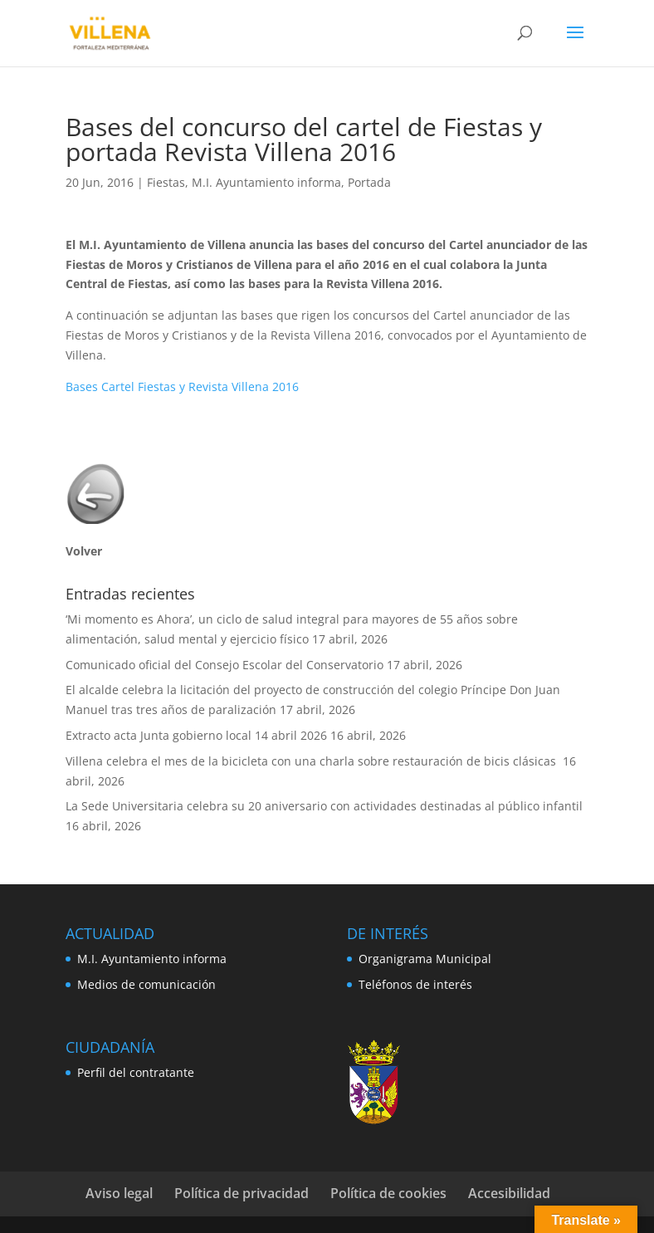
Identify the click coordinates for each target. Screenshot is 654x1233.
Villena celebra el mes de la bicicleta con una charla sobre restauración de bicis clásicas (312, 761)
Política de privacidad (241, 1193)
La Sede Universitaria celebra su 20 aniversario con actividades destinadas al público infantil (324, 806)
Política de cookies (388, 1193)
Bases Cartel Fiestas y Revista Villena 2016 (182, 386)
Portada (369, 182)
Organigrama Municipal (425, 958)
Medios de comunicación (146, 984)
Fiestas (166, 182)
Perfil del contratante (135, 1072)
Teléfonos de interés (415, 984)
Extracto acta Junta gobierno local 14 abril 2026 (196, 735)
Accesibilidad (509, 1193)
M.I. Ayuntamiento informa (266, 182)
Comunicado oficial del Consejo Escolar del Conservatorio (224, 665)
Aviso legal (119, 1193)
